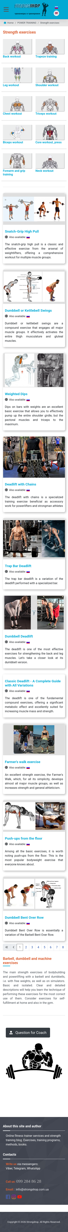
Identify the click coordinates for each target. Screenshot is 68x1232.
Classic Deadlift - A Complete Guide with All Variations (33, 683)
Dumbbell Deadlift (19, 636)
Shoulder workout (47, 85)
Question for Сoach (27, 1032)
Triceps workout (46, 113)
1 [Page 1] (20, 947)
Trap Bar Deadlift (18, 566)
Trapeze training (46, 56)
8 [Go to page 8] (63, 947)
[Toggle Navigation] (6, 9)
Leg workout (11, 85)
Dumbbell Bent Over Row (24, 917)
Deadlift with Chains (20, 484)
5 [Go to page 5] (44, 947)
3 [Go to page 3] (32, 947)
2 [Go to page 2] (26, 947)
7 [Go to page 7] (57, 947)
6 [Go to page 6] (50, 947)
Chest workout (12, 113)
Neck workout (44, 171)
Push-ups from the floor (23, 838)
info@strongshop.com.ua (32, 1189)
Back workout (12, 56)
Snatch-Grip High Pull (22, 231)
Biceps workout (13, 142)
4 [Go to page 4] (38, 947)
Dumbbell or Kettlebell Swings (28, 310)
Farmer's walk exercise (22, 762)
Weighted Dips (16, 394)
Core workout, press (49, 142)
